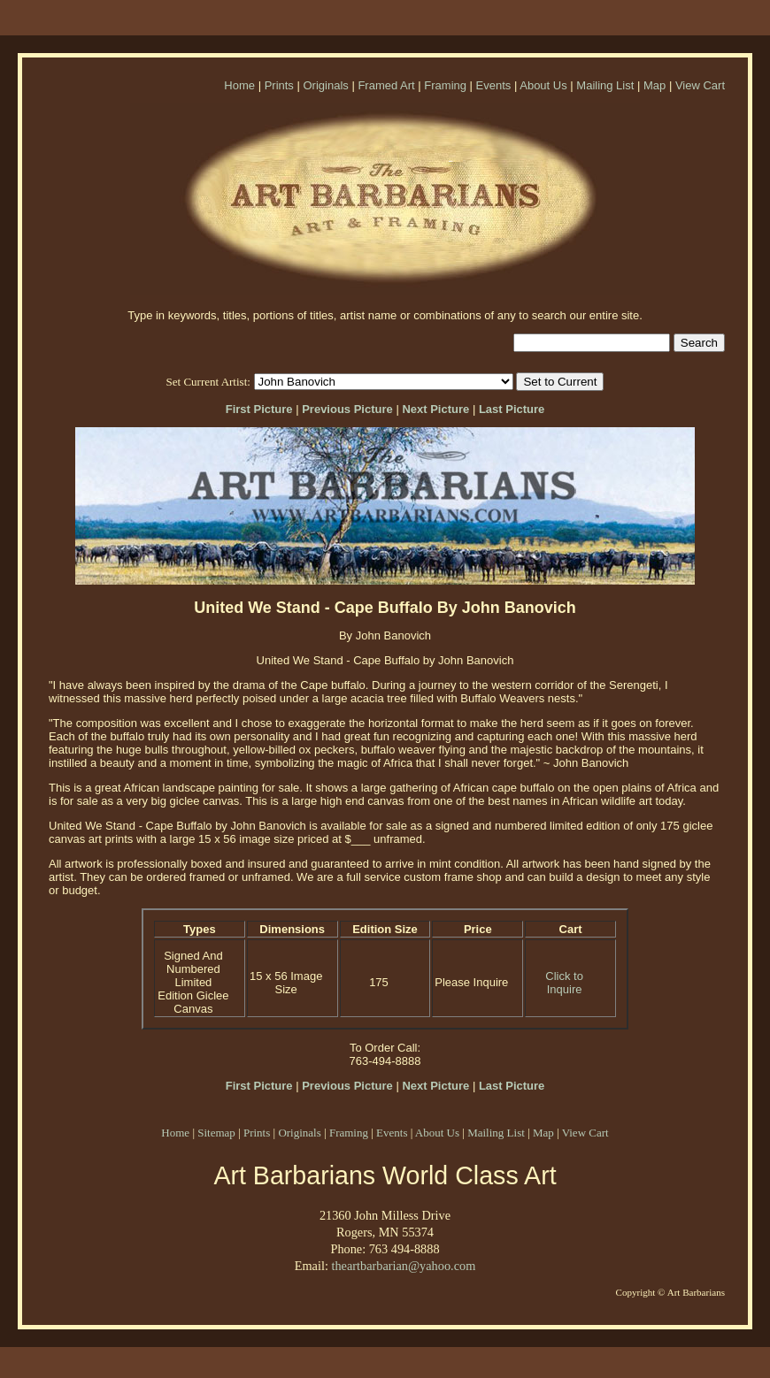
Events (494, 85)
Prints (279, 85)
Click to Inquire (564, 982)
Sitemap (216, 1132)
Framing (445, 85)
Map (654, 85)
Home (239, 85)
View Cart (700, 85)
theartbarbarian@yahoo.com (403, 1266)
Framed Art (386, 85)
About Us (543, 85)
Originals (325, 85)
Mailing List (605, 85)
